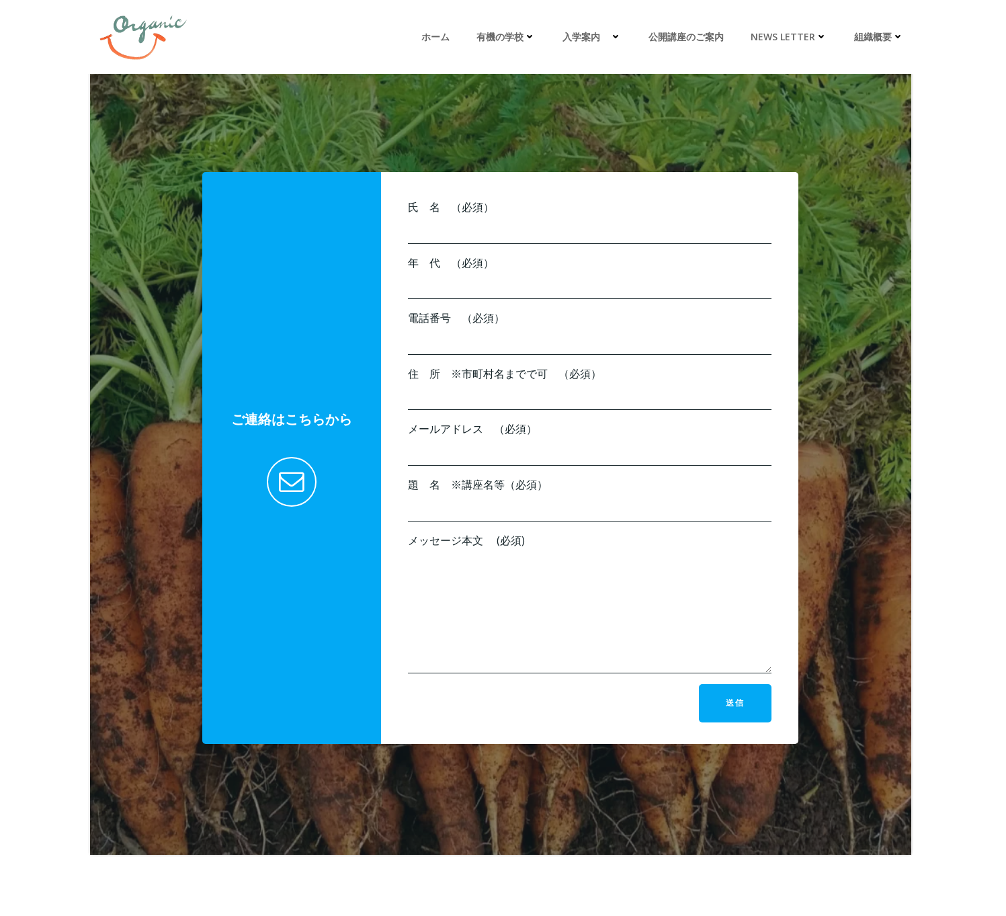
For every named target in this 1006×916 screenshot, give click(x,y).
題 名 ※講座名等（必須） (589, 499)
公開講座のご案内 (686, 36)
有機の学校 (506, 36)
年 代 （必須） (589, 277)
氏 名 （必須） (589, 222)
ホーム (435, 36)
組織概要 (879, 36)
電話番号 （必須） (589, 332)
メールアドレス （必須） (589, 443)
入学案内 (592, 36)
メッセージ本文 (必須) (589, 603)
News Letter (789, 36)
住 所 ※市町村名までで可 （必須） (589, 388)
